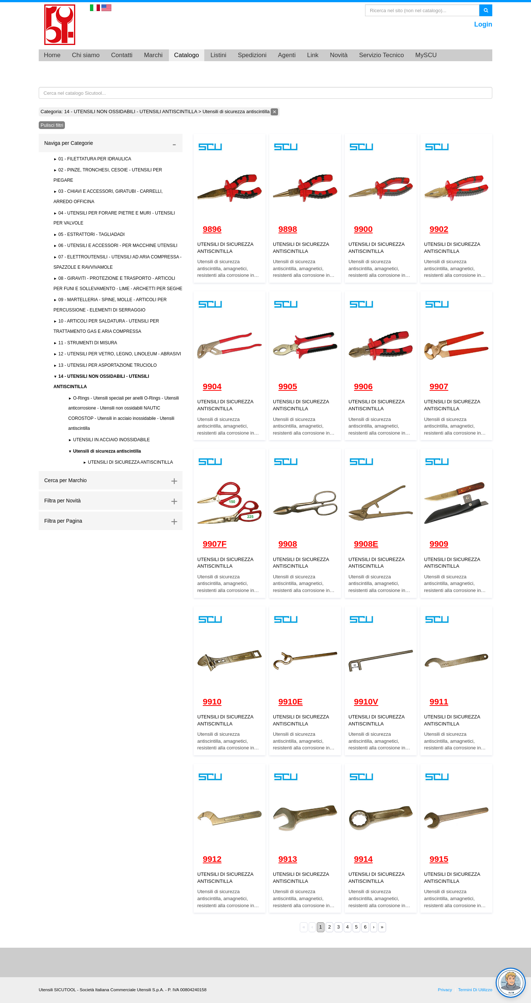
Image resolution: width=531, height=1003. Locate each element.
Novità (339, 55)
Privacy (445, 989)
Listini (218, 55)
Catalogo (186, 55)
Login (483, 24)
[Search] (422, 10)
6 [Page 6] (365, 927)
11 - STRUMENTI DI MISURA (87, 342)
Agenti (287, 55)
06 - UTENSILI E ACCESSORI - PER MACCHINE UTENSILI (117, 245)
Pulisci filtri (52, 125)
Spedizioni (252, 55)
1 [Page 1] (320, 927)
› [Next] (373, 927)
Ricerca (485, 10)
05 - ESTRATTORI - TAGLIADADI (91, 234)
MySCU (426, 55)
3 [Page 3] (338, 927)
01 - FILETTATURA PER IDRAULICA (94, 158)
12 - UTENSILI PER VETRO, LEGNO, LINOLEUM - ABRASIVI (119, 353)
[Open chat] (511, 983)
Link (313, 55)
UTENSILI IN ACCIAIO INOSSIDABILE (111, 439)
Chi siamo (86, 55)
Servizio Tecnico (381, 55)
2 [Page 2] (329, 927)
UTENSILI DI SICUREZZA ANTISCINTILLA (130, 462)
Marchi (153, 55)
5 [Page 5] (356, 927)
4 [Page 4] (347, 927)
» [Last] (382, 927)
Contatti (121, 55)
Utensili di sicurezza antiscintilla (106, 451)
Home (52, 55)
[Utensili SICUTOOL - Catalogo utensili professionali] (59, 24)
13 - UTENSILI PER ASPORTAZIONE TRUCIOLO (107, 365)
